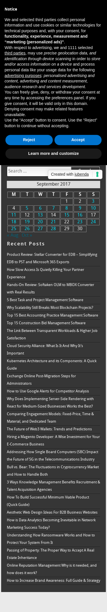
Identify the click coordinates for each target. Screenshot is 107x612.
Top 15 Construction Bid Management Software (46, 323)
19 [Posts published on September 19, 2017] (27, 222)
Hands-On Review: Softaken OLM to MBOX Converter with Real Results (50, 288)
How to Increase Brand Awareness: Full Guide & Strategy (53, 581)
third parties (15, 53)
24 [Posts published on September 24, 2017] (93, 222)
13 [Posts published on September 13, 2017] (40, 215)
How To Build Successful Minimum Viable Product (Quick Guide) (48, 501)
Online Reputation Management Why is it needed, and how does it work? (52, 569)
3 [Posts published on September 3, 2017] (93, 201)
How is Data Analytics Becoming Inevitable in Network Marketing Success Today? (51, 524)
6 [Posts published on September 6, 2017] (40, 208)
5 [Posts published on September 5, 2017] (27, 208)
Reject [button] (29, 139)
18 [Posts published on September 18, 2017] (13, 222)
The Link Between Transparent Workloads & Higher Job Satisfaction (52, 334)
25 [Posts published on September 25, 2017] (13, 229)
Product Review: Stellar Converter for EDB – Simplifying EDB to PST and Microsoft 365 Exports (52, 258)
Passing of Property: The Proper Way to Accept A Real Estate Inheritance (50, 554)
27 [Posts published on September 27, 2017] (40, 229)
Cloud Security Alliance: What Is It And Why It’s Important (45, 349)
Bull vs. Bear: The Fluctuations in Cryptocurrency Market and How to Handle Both (53, 471)
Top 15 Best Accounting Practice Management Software (52, 315)
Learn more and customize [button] (53, 153)
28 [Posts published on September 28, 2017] (53, 229)
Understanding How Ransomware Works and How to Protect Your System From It (51, 539)
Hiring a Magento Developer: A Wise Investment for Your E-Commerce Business (53, 440)
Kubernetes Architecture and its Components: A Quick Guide (51, 364)
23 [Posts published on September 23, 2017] (79, 222)
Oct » (27, 235)
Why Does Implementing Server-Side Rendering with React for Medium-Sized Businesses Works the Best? (50, 402)
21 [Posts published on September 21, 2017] (53, 222)
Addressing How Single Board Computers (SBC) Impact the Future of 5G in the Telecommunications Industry (52, 455)
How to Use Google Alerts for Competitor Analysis (48, 391)
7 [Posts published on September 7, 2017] (53, 208)
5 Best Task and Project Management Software (45, 300)
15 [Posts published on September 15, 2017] (66, 215)
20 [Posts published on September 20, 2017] (40, 222)
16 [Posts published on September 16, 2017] (79, 215)
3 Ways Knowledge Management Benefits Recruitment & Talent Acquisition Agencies (53, 486)
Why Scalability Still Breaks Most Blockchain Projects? (50, 308)
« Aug (12, 235)
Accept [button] (78, 139)
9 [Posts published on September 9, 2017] (80, 208)
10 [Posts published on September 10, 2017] (93, 208)
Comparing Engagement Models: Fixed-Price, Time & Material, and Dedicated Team (50, 417)
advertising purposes (23, 75)
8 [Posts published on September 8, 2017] (66, 208)
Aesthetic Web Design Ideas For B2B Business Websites (52, 512)
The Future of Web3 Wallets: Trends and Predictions (49, 429)
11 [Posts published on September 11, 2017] (13, 215)
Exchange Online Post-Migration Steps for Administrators (41, 380)
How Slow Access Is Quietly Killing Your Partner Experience (45, 273)
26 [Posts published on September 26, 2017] (27, 229)
